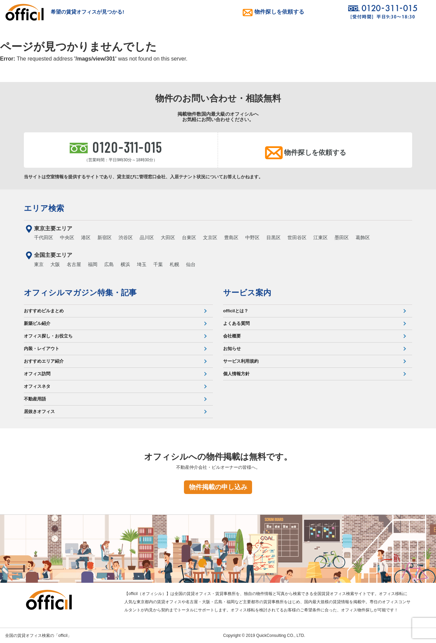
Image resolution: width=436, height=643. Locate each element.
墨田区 (341, 237)
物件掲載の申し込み (218, 487)
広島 (109, 264)
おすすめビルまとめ (44, 310)
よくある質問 (236, 323)
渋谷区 (126, 237)
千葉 (158, 264)
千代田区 (43, 237)
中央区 (67, 237)
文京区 (210, 237)
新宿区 (104, 237)
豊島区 (231, 237)
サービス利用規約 (241, 361)
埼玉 (141, 264)
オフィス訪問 (37, 373)
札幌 (174, 264)
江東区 (320, 237)
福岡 (92, 264)
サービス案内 (247, 292)
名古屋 (74, 264)
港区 (86, 237)
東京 (39, 264)
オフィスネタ (37, 386)
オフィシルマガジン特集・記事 (80, 292)
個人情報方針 (236, 373)
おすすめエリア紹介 (44, 361)
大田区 (168, 237)
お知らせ (232, 348)
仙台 (191, 264)
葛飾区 (363, 237)
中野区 (252, 237)
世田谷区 (297, 237)
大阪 (55, 264)
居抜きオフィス (39, 411)
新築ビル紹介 (37, 323)
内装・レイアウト (41, 348)
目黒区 (273, 237)
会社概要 (232, 336)
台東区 (189, 237)
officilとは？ (235, 310)
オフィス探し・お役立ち (48, 336)
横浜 (125, 264)
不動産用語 (35, 398)
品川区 (147, 237)
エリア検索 (44, 208)
